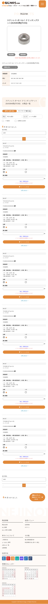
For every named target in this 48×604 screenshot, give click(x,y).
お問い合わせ (24, 190)
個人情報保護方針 (29, 540)
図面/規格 (24, 54)
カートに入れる (24, 187)
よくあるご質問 (6, 542)
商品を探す (5, 524)
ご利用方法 (5, 540)
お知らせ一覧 (5, 545)
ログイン (27, 527)
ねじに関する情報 (7, 530)
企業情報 (4, 548)
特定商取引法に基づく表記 (32, 542)
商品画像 (12, 54)
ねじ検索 (4, 527)
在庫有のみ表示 (22, 121)
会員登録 (27, 524)
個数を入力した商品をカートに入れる (37, 497)
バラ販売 (7, 121)
